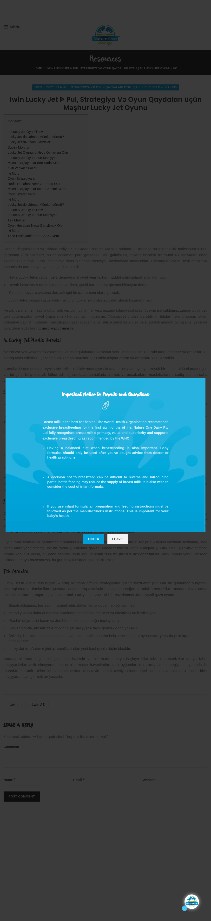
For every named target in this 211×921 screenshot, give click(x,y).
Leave (117, 539)
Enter (93, 539)
